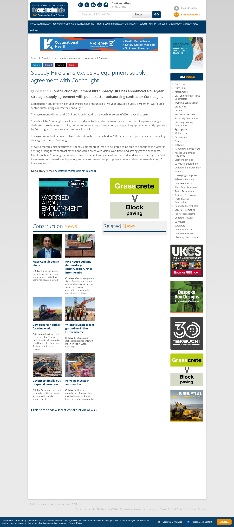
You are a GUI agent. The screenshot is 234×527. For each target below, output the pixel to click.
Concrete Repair (183, 229)
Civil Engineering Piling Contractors (187, 97)
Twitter (86, 4)
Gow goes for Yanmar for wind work (46, 326)
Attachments (181, 91)
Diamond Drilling (184, 159)
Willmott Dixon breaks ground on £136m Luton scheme (79, 328)
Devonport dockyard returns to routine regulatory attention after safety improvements (47, 394)
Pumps (178, 141)
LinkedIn (93, 4)
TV (155, 23)
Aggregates (181, 129)
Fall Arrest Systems (185, 213)
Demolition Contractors (187, 148)
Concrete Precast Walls (187, 205)
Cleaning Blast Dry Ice (186, 237)
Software (179, 145)
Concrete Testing (184, 217)
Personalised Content (199, 522)
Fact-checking (126, 509)
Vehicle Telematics (185, 209)
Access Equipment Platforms (185, 154)
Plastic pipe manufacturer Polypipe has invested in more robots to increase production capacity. (79, 394)
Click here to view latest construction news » (64, 410)
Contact (78, 509)
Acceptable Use (150, 509)
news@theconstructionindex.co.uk (76, 171)
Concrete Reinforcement (188, 167)
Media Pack (174, 23)
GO (156, 14)
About (87, 509)
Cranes (178, 110)
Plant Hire (180, 84)
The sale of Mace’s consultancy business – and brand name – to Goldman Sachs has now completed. (46, 275)
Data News (130, 23)
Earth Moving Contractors (182, 200)
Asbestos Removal (184, 179)
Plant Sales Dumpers (186, 187)
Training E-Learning (185, 195)
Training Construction (186, 102)
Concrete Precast (184, 233)
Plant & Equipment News (109, 23)
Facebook (106, 4)
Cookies (137, 509)
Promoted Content (61, 23)
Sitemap (192, 509)
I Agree (224, 521)
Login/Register (189, 8)
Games (186, 23)
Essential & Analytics (170, 522)
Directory (202, 509)
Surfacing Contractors (186, 118)
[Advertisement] (99, 455)
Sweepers (180, 225)
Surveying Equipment (186, 163)
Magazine (162, 23)
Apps (195, 23)
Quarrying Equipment (186, 175)
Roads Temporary (184, 191)
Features (143, 23)
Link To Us (113, 509)
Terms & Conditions (177, 509)
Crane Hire (180, 106)
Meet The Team (99, 509)
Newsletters (191, 14)
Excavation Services (185, 114)
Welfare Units (182, 133)
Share (35, 65)
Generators (181, 137)
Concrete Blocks (183, 183)
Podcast (34, 30)
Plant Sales (181, 87)
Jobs (151, 23)
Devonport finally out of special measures (47, 382)
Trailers (179, 171)
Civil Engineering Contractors (184, 124)
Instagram (80, 4)
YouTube (99, 4)
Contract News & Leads (82, 23)
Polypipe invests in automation (77, 382)
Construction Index (49, 10)
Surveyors (180, 221)
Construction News (39, 23)
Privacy (163, 509)
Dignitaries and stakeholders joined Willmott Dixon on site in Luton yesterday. (79, 342)
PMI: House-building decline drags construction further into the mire (78, 267)
